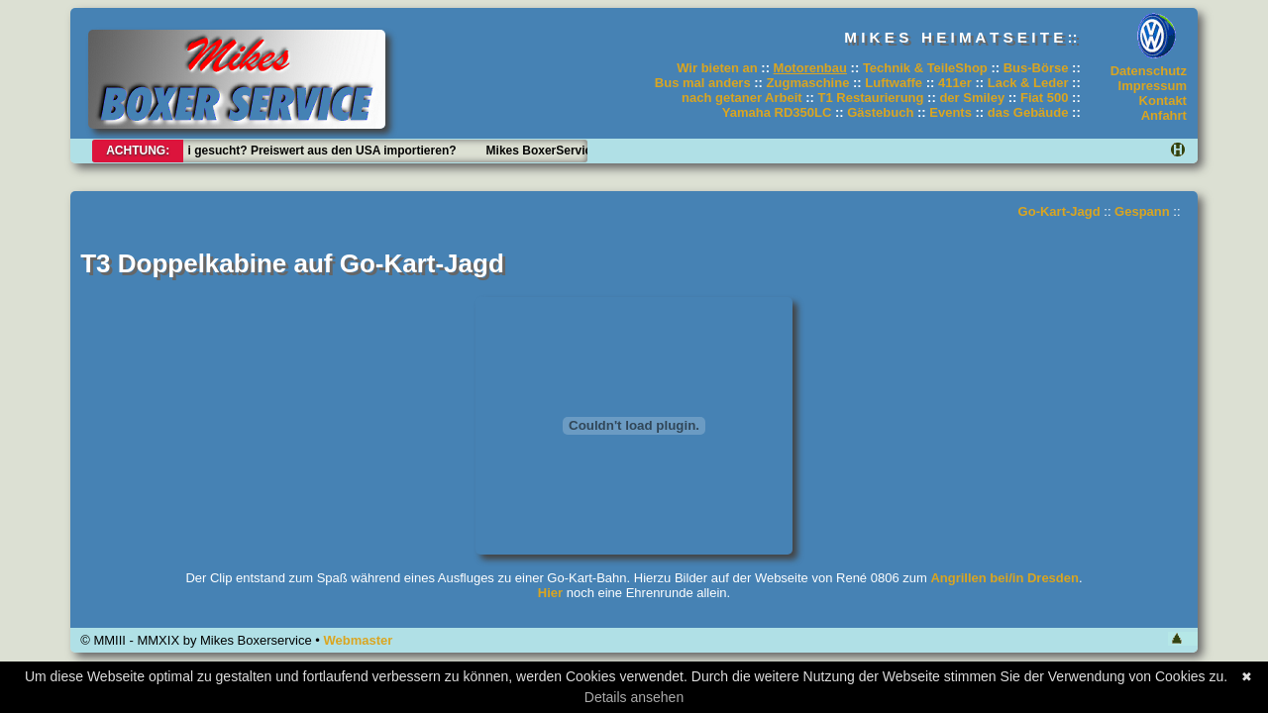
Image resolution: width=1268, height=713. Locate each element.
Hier (550, 592)
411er (955, 82)
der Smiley (971, 97)
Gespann (1142, 211)
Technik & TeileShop (925, 67)
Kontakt (1163, 100)
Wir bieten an (717, 67)
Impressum (1152, 85)
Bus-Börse (1036, 67)
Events (950, 112)
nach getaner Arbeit (742, 97)
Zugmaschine (808, 82)
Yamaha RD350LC (777, 112)
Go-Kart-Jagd (1059, 211)
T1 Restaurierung (871, 97)
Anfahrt (1164, 115)
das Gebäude (1028, 112)
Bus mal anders (703, 82)
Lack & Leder (1028, 82)
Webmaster (357, 640)
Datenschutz (1148, 70)
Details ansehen (634, 697)
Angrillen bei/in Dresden (1004, 577)
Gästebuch (880, 112)
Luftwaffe (893, 82)
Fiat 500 (1044, 97)
